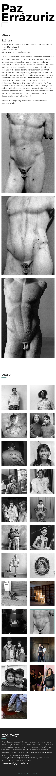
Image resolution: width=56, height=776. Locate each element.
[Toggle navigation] (4, 24)
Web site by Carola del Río (28, 774)
